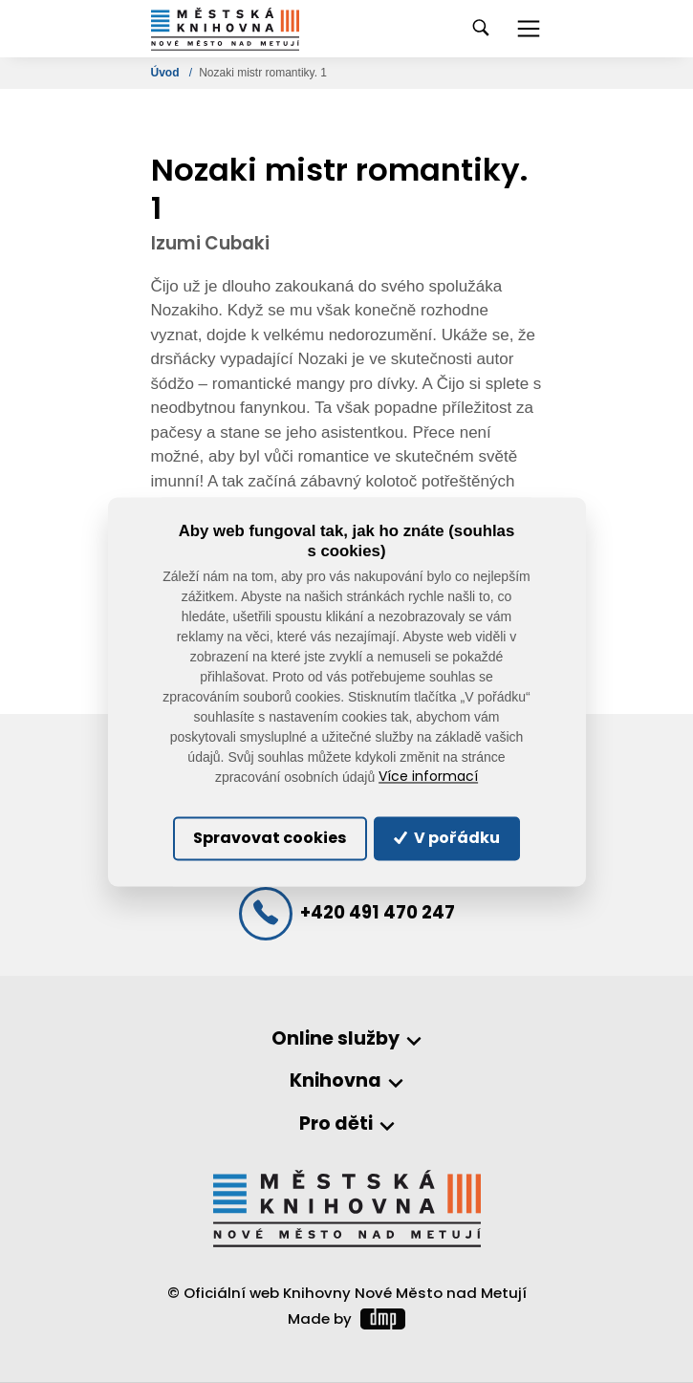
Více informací (428, 777)
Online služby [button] (335, 1039)
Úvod (167, 72)
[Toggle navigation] (528, 28)
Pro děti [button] (336, 1124)
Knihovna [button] (335, 1081)
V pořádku (446, 838)
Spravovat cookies (269, 838)
